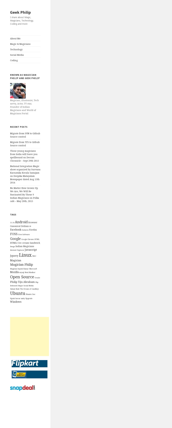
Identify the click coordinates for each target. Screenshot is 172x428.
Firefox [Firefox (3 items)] (33, 229)
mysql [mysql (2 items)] (21, 272)
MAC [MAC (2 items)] (34, 256)
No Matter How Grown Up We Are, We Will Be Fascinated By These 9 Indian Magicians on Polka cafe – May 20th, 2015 (24, 195)
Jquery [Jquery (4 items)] (14, 255)
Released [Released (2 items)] (13, 286)
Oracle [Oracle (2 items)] (37, 278)
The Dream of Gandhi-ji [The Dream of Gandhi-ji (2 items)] (29, 289)
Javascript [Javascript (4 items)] (31, 249)
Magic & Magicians (20, 43)
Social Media (17, 54)
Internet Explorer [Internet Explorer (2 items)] (17, 250)
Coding (14, 60)
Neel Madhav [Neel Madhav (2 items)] (30, 272)
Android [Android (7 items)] (21, 222)
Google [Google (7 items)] (15, 238)
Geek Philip (20, 12)
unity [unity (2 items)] (23, 298)
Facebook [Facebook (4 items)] (15, 229)
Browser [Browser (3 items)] (32, 222)
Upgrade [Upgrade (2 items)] (29, 298)
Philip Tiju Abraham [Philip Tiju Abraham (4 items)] (22, 282)
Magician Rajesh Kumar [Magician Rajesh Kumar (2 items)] (19, 269)
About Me (15, 38)
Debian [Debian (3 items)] (25, 226)
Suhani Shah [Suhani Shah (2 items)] (14, 289)
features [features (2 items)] (25, 230)
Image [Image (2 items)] (12, 246)
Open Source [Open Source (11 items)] (22, 277)
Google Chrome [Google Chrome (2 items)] (27, 239)
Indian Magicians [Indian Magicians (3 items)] (25, 246)
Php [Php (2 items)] (36, 282)
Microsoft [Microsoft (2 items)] (33, 269)
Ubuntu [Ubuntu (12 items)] (17, 293)
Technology (16, 49)
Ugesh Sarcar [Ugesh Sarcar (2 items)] (15, 298)
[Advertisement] (29, 336)
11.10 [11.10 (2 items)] (12, 222)
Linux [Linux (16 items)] (25, 255)
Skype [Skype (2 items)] (20, 286)
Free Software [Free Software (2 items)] (24, 234)
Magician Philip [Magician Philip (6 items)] (21, 264)
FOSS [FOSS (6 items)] (14, 234)
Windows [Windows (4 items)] (15, 301)
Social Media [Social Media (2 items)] (28, 286)
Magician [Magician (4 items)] (15, 260)
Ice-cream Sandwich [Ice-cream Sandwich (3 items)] (29, 242)
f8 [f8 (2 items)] (30, 226)
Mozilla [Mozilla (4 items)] (14, 272)
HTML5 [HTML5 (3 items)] (14, 242)
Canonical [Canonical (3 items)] (15, 226)
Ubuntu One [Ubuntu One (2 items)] (30, 294)
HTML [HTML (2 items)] (37, 239)
